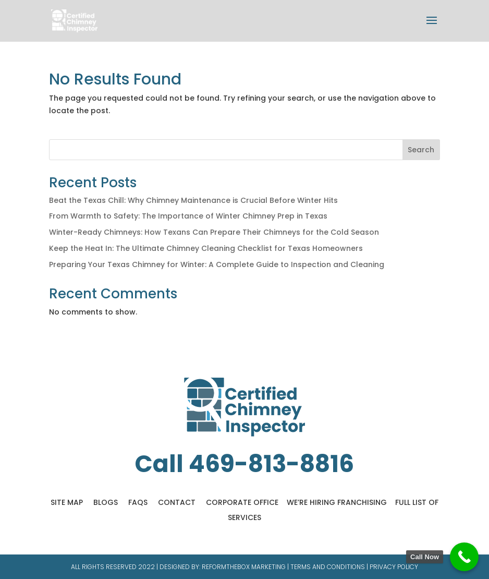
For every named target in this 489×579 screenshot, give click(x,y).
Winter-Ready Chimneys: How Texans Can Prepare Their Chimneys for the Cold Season (214, 232)
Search (421, 149)
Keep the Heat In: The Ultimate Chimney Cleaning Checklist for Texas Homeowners (206, 248)
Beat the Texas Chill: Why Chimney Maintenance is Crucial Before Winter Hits (193, 200)
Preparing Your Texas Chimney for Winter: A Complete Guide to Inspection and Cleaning (216, 264)
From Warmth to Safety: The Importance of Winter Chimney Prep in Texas (188, 216)
